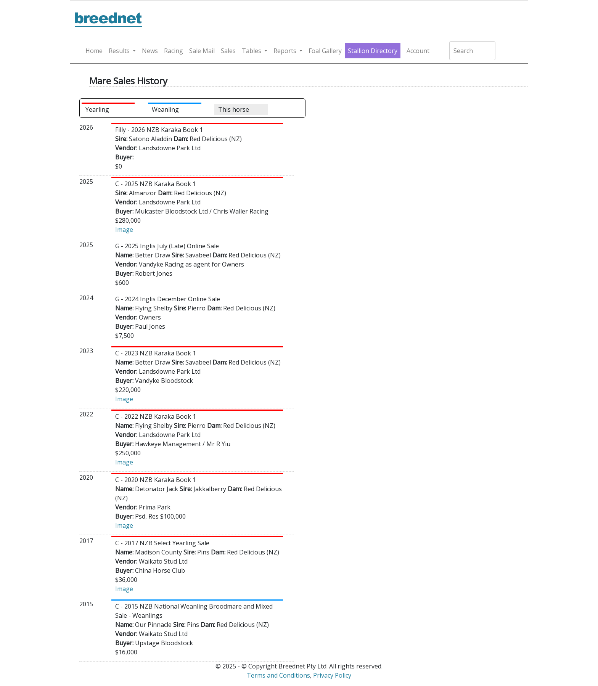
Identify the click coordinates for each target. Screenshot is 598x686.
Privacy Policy (332, 675)
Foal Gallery (325, 51)
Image (124, 229)
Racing (173, 51)
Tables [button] (251, 51)
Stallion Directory (372, 51)
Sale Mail (202, 51)
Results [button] (119, 51)
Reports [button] (284, 51)
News (150, 51)
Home (94, 51)
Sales (228, 51)
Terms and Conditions (278, 675)
